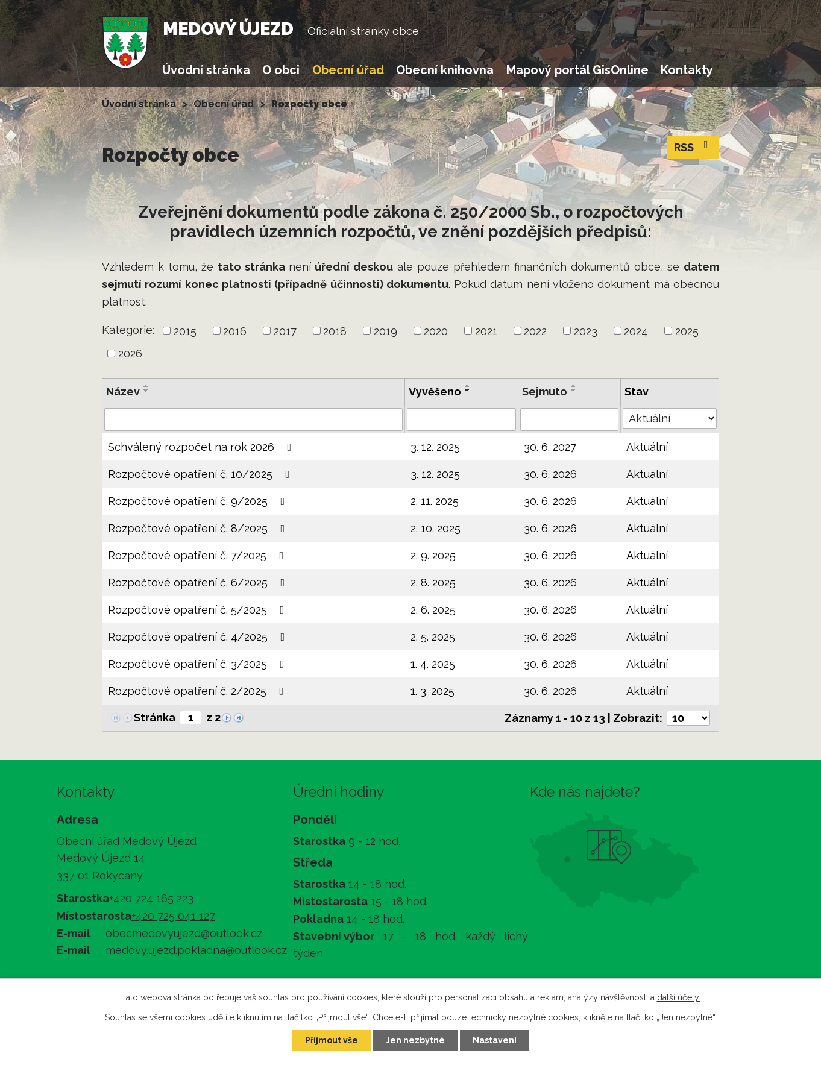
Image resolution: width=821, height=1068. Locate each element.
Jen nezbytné (415, 1040)
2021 (486, 330)
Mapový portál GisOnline (577, 70)
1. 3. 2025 (432, 691)
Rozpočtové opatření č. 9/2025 (199, 501)
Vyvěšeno (435, 391)
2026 (130, 353)
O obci (281, 70)
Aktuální (647, 447)
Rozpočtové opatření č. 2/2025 (198, 691)
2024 (636, 330)
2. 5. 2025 (432, 636)
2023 (585, 330)
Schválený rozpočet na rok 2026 (202, 447)
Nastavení (495, 1040)
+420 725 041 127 (173, 915)
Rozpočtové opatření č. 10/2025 (201, 474)
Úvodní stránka (206, 70)
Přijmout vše (331, 1040)
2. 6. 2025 (433, 609)
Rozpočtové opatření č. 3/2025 (198, 664)
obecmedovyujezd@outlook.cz (183, 933)
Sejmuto (544, 391)
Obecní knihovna (445, 70)
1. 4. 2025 (432, 664)
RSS (693, 146)
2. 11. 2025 (434, 501)
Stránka (154, 717)
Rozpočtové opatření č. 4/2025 (199, 636)
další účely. (678, 997)
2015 (185, 330)
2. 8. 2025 (433, 582)
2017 (285, 330)
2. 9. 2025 (433, 555)
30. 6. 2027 (550, 447)
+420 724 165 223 (151, 898)
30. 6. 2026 (550, 474)
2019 (385, 330)
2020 (436, 330)
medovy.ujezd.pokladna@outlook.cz (196, 950)
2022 (535, 330)
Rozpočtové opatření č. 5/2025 (198, 609)
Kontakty (687, 70)
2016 (235, 330)
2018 (335, 330)
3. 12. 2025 (435, 447)
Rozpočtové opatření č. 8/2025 (199, 528)
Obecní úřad (348, 70)
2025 (687, 330)
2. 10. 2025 (435, 528)
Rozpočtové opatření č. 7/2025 (198, 555)
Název (123, 391)
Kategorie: (128, 330)
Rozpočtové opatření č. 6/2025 (199, 582)
